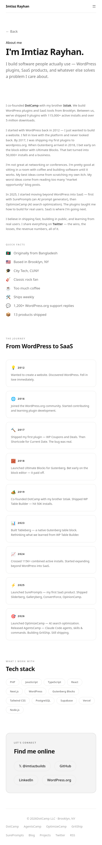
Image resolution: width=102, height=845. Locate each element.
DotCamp (32, 105)
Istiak (67, 105)
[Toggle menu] (94, 6)
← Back (12, 31)
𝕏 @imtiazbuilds (32, 766)
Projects (45, 835)
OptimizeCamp (56, 826)
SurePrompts (15, 835)
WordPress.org (59, 780)
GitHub (65, 766)
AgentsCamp (32, 826)
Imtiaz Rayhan (17, 6)
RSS (72, 835)
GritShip (77, 826)
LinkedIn (26, 780)
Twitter (58, 224)
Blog (32, 835)
